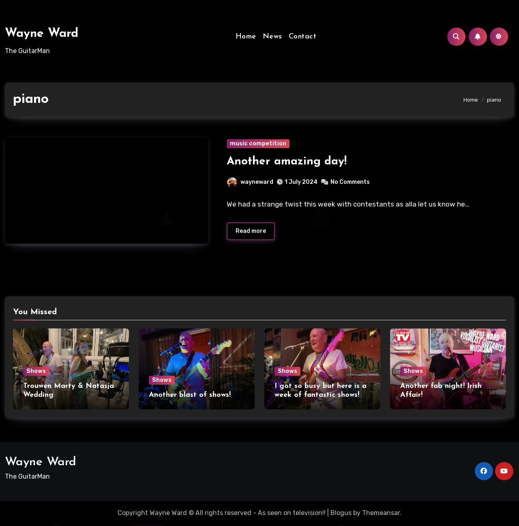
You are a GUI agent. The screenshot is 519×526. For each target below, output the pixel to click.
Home (246, 36)
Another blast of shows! (190, 396)
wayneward (250, 182)
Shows (36, 372)
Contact (303, 36)
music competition (258, 143)
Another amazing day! (287, 161)
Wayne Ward (41, 34)
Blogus (341, 513)
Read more (251, 232)
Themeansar (381, 513)
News (272, 36)
